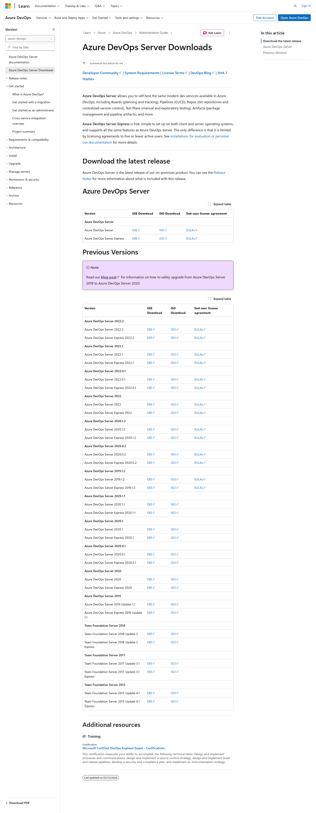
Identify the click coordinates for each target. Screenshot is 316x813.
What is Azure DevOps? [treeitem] (28, 94)
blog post (109, 277)
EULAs (190, 230)
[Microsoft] (8, 6)
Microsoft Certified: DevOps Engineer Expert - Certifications (124, 748)
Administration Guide (153, 32)
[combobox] (30, 38)
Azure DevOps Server (277, 46)
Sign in (306, 6)
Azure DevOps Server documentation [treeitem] (23, 59)
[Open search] (295, 6)
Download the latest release (282, 41)
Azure (102, 32)
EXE (134, 230)
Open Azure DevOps (294, 18)
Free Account (265, 18)
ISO (161, 230)
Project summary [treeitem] (23, 131)
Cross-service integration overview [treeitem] (29, 121)
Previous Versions (275, 52)
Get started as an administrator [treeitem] (33, 110)
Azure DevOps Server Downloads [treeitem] (31, 70)
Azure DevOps (122, 32)
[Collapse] (53, 29)
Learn (87, 32)
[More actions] (229, 32)
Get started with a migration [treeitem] (31, 102)
